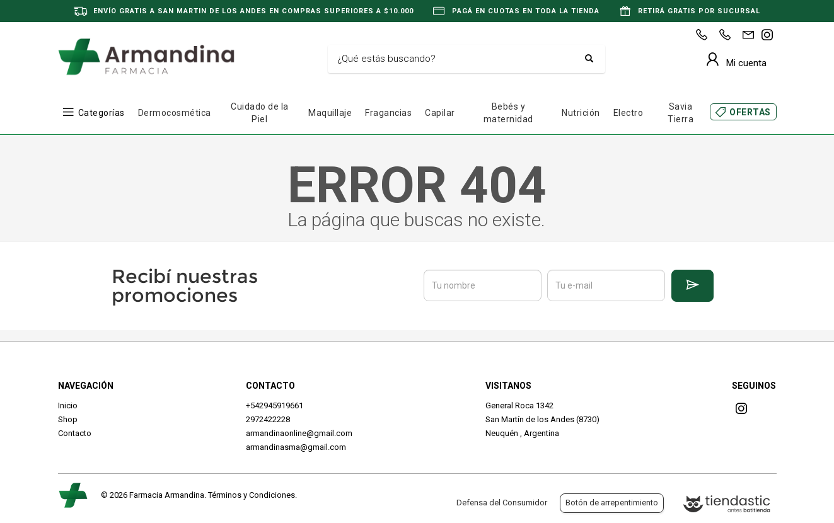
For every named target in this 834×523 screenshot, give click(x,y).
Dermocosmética (174, 113)
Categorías (101, 113)
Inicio (68, 405)
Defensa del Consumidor (501, 502)
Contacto (74, 433)
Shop (68, 419)
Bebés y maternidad (508, 112)
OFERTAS (750, 112)
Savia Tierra (680, 112)
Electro (628, 113)
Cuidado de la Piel (260, 112)
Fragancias (388, 113)
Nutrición (581, 113)
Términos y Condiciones (251, 495)
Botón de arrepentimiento (611, 502)
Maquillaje (330, 113)
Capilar (440, 113)
